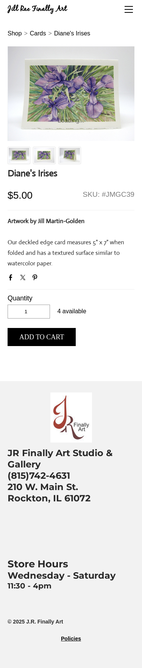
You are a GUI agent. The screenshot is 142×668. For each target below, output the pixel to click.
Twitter (24, 278)
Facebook (12, 278)
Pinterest (36, 278)
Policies (71, 639)
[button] (42, 337)
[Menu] (128, 9)
